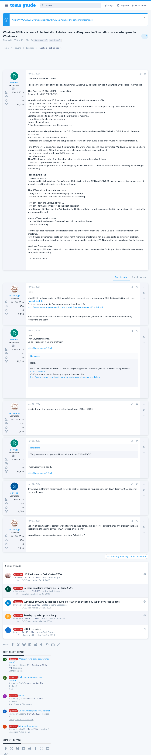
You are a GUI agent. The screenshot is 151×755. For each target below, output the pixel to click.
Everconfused (20, 660)
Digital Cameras (113, 90)
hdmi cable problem (120, 145)
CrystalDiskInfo (36, 344)
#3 (85, 380)
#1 (94, 74)
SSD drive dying (32, 684)
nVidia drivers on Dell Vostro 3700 (43, 626)
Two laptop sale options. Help (40, 671)
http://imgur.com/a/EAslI (40, 397)
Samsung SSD (41, 40)
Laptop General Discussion (54, 660)
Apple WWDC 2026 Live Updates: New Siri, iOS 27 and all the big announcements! (53, 19)
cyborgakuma (20, 643)
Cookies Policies (63, 750)
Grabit (114, 115)
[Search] (71, 5)
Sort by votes (88, 317)
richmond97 (19, 674)
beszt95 (26, 646)
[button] (6, 5)
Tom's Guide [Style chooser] (125, 737)
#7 (85, 573)
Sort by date (70, 317)
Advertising (41, 750)
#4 (85, 454)
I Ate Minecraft (20, 630)
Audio (108, 109)
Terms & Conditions (106, 750)
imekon (17, 688)
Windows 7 (55, 40)
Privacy (83, 750)
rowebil (9, 40)
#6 (85, 537)
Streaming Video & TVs (116, 151)
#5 (85, 490)
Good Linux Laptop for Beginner (126, 130)
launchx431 (28, 691)
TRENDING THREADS (110, 72)
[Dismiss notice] (143, 17)
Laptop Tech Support (52, 630)
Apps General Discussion (117, 124)
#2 (85, 327)
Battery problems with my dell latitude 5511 (48, 640)
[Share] (89, 74)
